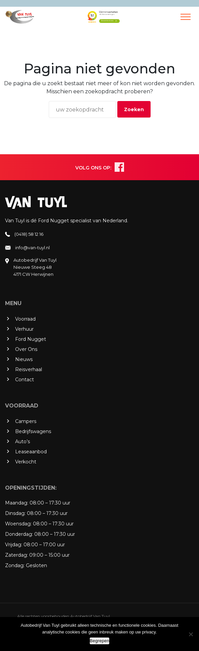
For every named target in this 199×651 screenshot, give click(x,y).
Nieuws (24, 359)
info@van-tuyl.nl (32, 247)
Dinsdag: (15, 513)
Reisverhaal (28, 369)
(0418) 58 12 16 (28, 234)
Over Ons (26, 349)
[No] (190, 634)
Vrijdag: (13, 545)
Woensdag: (18, 524)
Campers (25, 421)
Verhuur (24, 329)
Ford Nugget (30, 339)
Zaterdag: (16, 555)
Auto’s (22, 441)
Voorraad (25, 319)
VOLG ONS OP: (93, 168)
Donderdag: (19, 534)
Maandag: (16, 503)
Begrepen (99, 640)
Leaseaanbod (31, 452)
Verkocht (25, 462)
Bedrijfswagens (33, 431)
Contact (24, 380)
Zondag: (15, 565)
